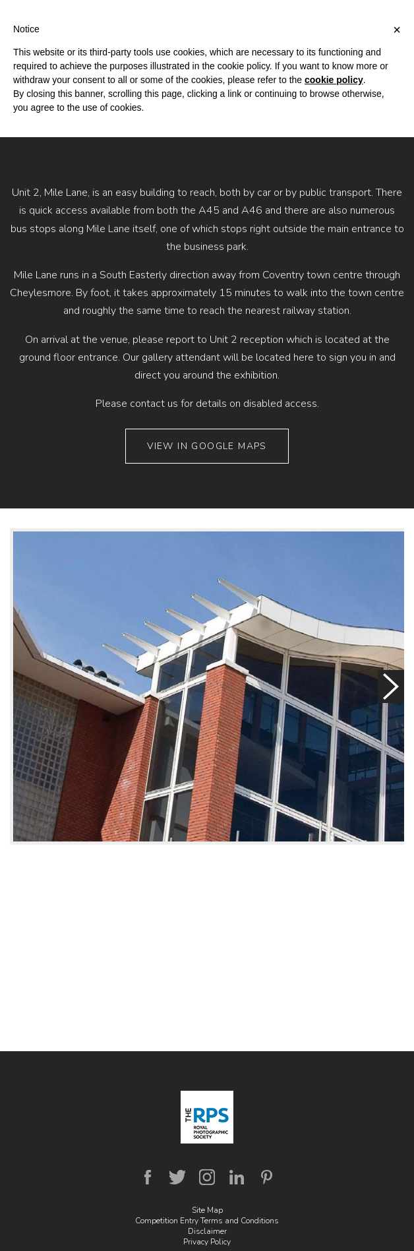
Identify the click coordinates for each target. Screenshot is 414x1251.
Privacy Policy (207, 1241)
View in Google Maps (207, 446)
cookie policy (334, 80)
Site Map (207, 1210)
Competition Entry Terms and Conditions (207, 1220)
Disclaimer (207, 1231)
